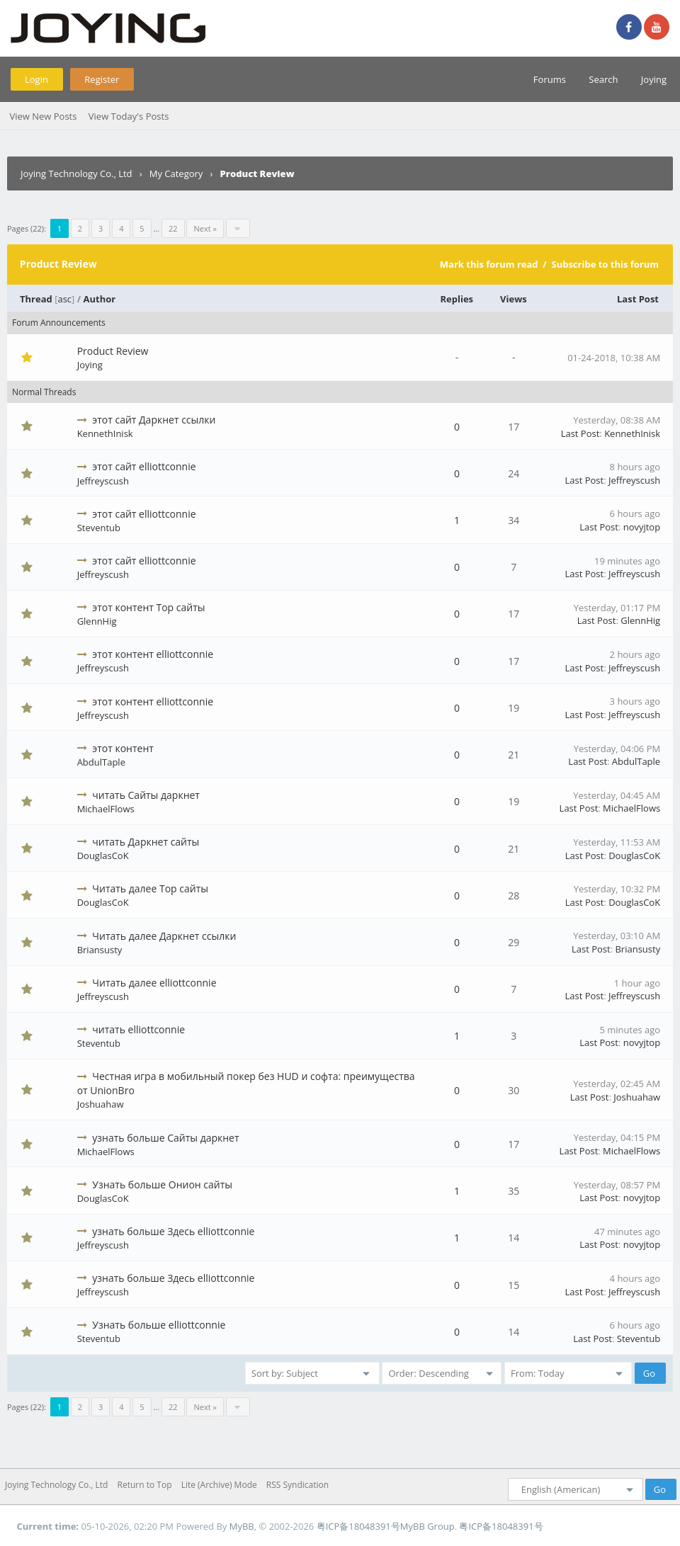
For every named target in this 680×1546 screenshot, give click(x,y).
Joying (654, 79)
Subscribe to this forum (605, 264)
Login (36, 79)
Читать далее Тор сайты (150, 888)
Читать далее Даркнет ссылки (164, 936)
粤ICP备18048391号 (358, 1526)
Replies (457, 298)
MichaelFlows (106, 808)
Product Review (113, 351)
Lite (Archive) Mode (219, 1485)
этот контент (123, 748)
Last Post (638, 298)
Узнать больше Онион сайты (162, 1184)
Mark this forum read (489, 264)
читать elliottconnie (138, 1029)
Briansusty (100, 949)
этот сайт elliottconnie (144, 466)
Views (513, 298)
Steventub (98, 527)
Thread (36, 298)
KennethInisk (105, 433)
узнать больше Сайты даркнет (165, 1137)
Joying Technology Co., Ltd (76, 173)
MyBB (242, 1526)
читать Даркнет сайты (145, 841)
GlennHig (97, 621)
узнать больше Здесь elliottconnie (173, 1231)
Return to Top (145, 1485)
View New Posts (42, 116)
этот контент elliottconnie (152, 654)
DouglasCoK (103, 855)
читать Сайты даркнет (146, 795)
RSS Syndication (297, 1485)
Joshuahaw (100, 1104)
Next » (204, 228)
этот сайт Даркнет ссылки (153, 419)
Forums (549, 79)
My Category (176, 173)
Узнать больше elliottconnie (158, 1324)
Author (99, 298)
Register (101, 79)
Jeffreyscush (103, 480)
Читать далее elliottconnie (154, 982)
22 (173, 228)
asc (64, 298)
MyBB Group (427, 1526)
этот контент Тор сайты (148, 607)
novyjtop (642, 527)
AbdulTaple (101, 762)
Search (603, 79)
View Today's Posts (129, 116)
